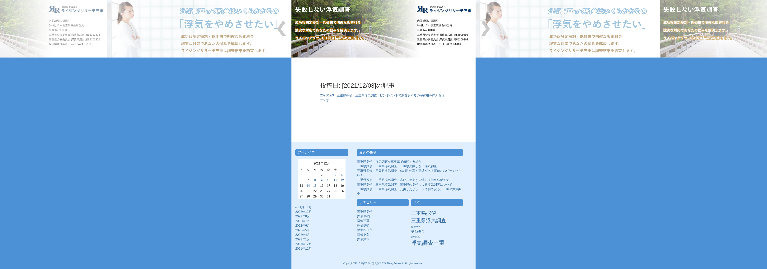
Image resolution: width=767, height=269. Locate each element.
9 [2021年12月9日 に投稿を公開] (322, 180)
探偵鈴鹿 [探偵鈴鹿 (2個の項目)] (415, 236)
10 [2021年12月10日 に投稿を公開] (328, 180)
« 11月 (299, 207)
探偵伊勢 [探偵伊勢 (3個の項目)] (415, 226)
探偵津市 (364, 239)
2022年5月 (302, 230)
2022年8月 (302, 216)
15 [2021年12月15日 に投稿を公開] (315, 185)
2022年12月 (303, 211)
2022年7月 (302, 221)
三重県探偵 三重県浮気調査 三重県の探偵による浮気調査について (404, 184)
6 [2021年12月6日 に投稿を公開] (301, 180)
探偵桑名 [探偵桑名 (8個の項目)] (418, 231)
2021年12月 (303, 244)
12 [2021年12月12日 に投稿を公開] (342, 180)
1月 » (310, 207)
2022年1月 (302, 239)
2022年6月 (302, 225)
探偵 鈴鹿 (365, 216)
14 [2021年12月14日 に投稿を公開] (308, 185)
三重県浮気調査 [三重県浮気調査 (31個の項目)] (428, 220)
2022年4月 (302, 234)
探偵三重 (363, 220)
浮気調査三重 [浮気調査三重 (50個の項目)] (427, 243)
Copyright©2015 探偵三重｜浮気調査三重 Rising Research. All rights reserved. (383, 263)
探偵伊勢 (364, 225)
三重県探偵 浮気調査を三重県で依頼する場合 (389, 161)
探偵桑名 (364, 234)
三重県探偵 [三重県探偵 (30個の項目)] (423, 213)
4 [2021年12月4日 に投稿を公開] (335, 175)
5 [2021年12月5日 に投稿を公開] (342, 175)
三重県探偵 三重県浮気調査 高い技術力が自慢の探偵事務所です (403, 180)
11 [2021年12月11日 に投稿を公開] (335, 180)
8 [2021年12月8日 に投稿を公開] (315, 180)
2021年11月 (303, 248)
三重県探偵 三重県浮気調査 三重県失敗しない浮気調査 (397, 166)
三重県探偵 (366, 211)
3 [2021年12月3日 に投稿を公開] (328, 175)
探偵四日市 (366, 230)
